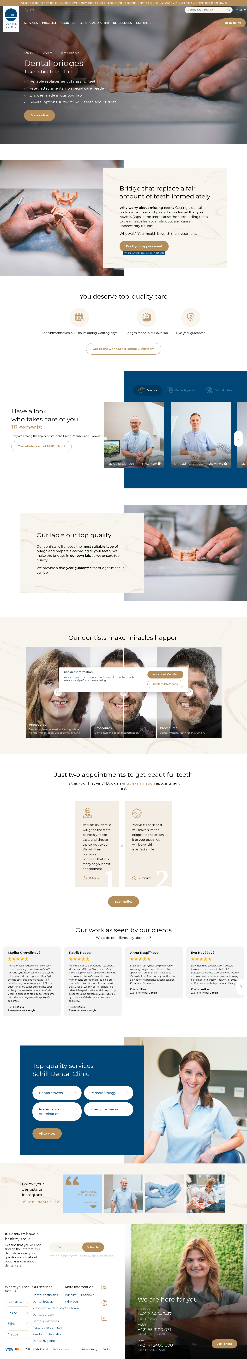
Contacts (143, 23)
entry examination (138, 783)
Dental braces (42, 1302)
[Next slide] (238, 439)
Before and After (94, 23)
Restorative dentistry (47, 1327)
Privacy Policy (90, 1349)
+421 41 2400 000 (155, 1345)
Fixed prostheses (104, 1109)
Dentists (147, 390)
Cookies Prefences (165, 684)
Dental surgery (43, 1314)
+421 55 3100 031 (154, 1329)
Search (229, 10)
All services (47, 1133)
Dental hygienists (182, 390)
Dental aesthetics (45, 1295)
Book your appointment (144, 246)
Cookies (107, 1349)
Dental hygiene (43, 1341)
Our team (72, 1308)
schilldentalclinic (40, 1202)
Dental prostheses (45, 1321)
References (122, 23)
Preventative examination (49, 1111)
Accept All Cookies (165, 674)
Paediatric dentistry (46, 1334)
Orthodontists (219, 390)
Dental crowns (51, 1093)
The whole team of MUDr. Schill (41, 446)
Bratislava (14, 1302)
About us (67, 23)
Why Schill (72, 1302)
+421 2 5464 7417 (155, 1313)
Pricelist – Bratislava (79, 1295)
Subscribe (93, 1247)
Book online (233, 22)
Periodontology (103, 1093)
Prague (12, 1334)
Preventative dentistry (48, 1308)
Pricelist (49, 23)
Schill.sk (29, 53)
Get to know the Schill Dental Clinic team (123, 349)
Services (31, 23)
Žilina (11, 1324)
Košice (12, 1313)
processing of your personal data (96, 1255)
